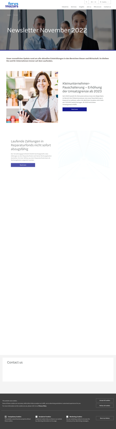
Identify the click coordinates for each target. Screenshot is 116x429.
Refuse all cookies (105, 405)
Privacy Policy (42, 406)
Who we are (97, 7)
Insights (81, 7)
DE (95, 2)
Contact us (107, 7)
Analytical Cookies (45, 416)
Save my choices (105, 418)
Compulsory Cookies (14, 416)
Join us (89, 7)
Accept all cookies (105, 400)
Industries (65, 7)
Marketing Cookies (76, 416)
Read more (74, 112)
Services (73, 7)
